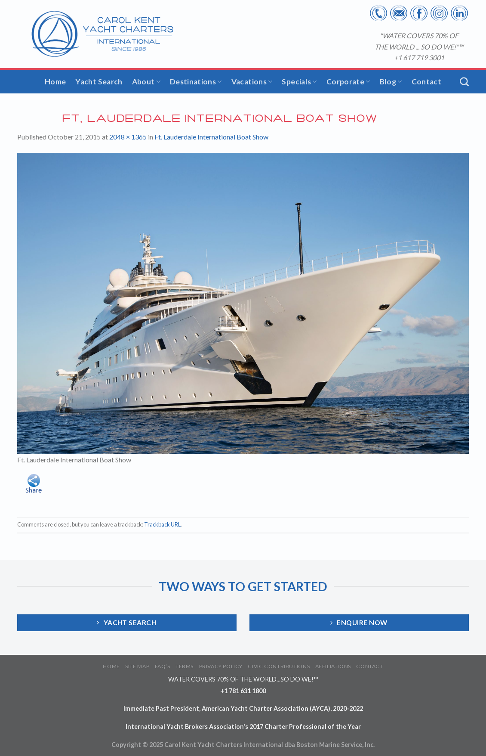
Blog (391, 81)
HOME (111, 666)
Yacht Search (98, 81)
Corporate (348, 81)
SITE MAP (137, 666)
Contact (426, 81)
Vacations (252, 81)
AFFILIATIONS (333, 666)
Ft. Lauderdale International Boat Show (211, 137)
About (146, 81)
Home (55, 81)
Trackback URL (162, 524)
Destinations (196, 81)
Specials (299, 81)
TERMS (184, 666)
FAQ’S (162, 666)
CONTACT (369, 666)
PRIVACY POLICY (221, 666)
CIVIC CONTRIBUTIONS (279, 666)
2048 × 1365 (128, 137)
